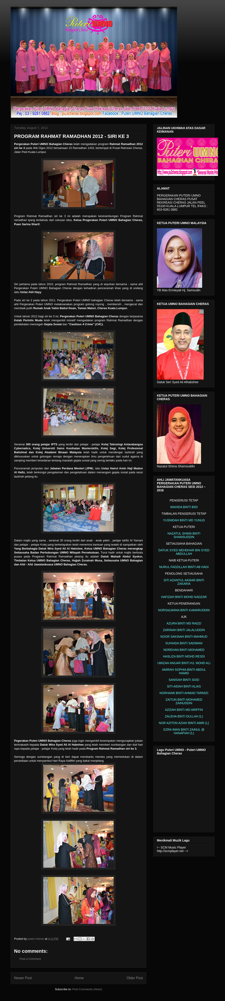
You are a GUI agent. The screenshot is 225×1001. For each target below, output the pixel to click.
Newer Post (23, 978)
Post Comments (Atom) (87, 989)
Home (79, 978)
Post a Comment (30, 958)
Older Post (135, 978)
